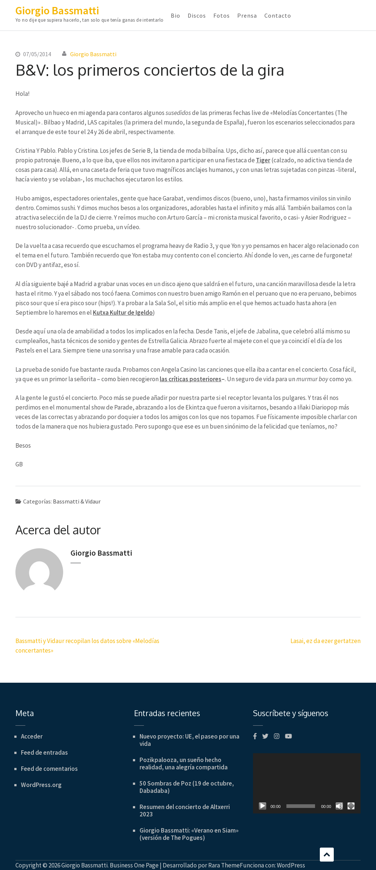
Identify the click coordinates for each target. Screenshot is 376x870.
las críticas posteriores (190, 379)
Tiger (263, 160)
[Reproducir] (262, 806)
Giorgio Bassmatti (57, 10)
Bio (175, 15)
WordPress (291, 865)
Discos (197, 15)
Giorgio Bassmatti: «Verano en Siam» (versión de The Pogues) (189, 834)
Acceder (32, 736)
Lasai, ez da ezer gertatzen (325, 641)
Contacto (277, 15)
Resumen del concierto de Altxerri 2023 (185, 810)
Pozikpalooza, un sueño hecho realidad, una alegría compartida (184, 763)
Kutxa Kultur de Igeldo (123, 312)
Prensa (247, 15)
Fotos (221, 15)
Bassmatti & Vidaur (77, 501)
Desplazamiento (327, 855)
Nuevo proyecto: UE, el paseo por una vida (189, 740)
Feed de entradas (44, 752)
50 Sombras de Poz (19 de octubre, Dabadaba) (187, 787)
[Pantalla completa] (351, 806)
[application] (307, 783)
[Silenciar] (339, 806)
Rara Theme (224, 865)
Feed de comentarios (49, 769)
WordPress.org (41, 785)
